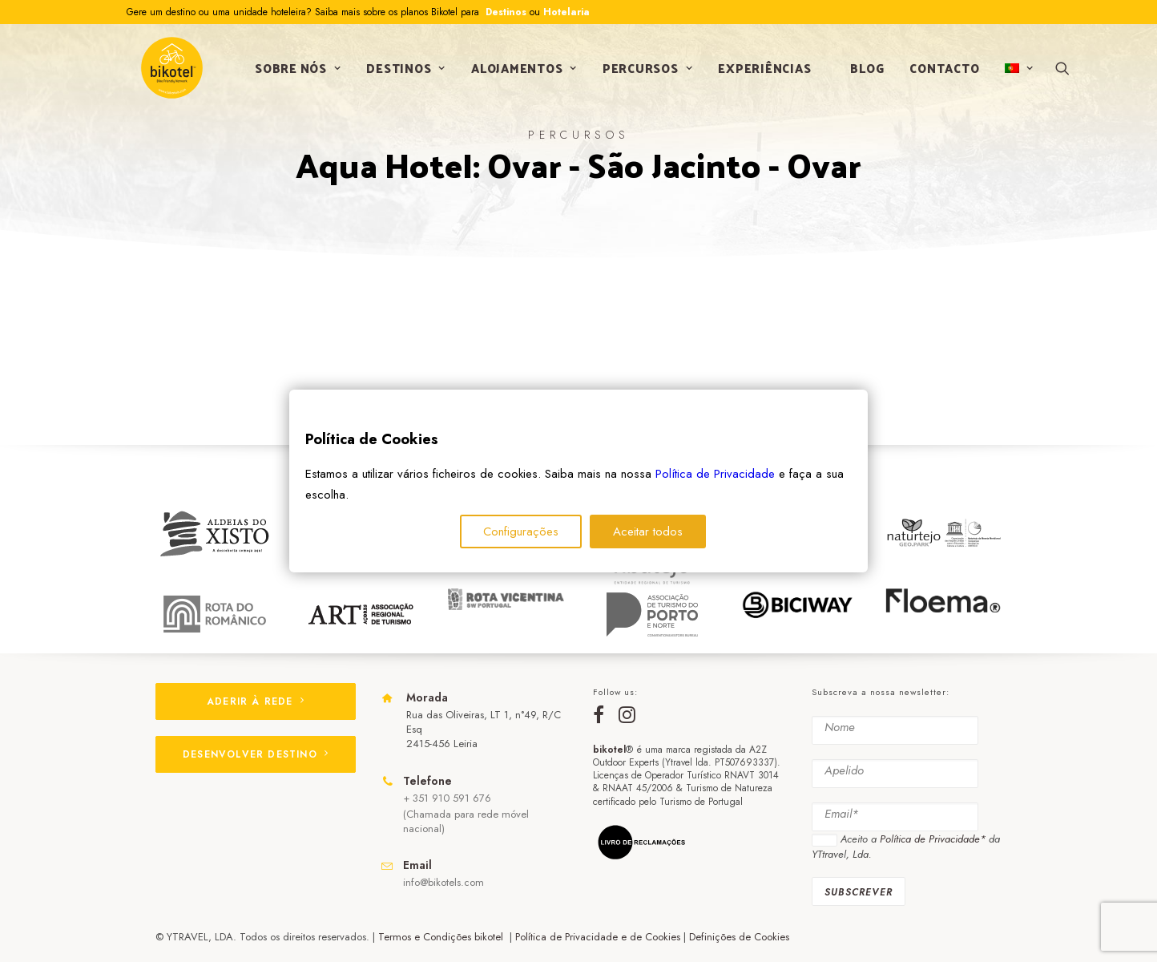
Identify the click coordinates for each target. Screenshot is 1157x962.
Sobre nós (292, 75)
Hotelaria (566, 12)
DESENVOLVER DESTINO (256, 754)
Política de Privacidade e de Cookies (597, 936)
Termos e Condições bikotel (442, 936)
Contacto (939, 75)
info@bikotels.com (443, 882)
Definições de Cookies (739, 936)
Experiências (758, 75)
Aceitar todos (648, 531)
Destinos (504, 12)
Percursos (642, 75)
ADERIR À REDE (255, 701)
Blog (861, 75)
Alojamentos (518, 75)
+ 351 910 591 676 (447, 798)
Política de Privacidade (715, 474)
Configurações (520, 531)
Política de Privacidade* (933, 839)
